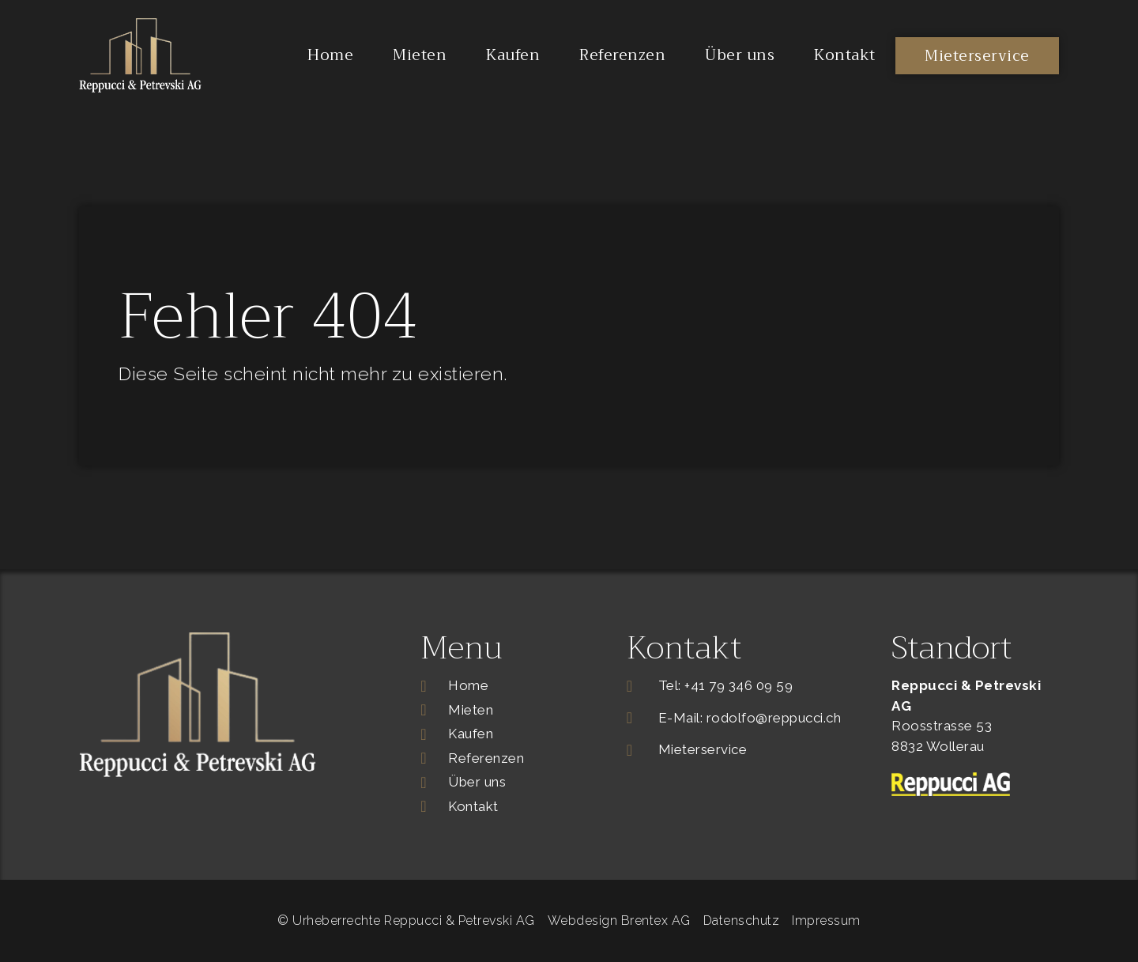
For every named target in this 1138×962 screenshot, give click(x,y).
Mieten (420, 55)
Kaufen (513, 55)
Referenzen (622, 55)
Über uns (739, 55)
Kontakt (845, 55)
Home (330, 55)
